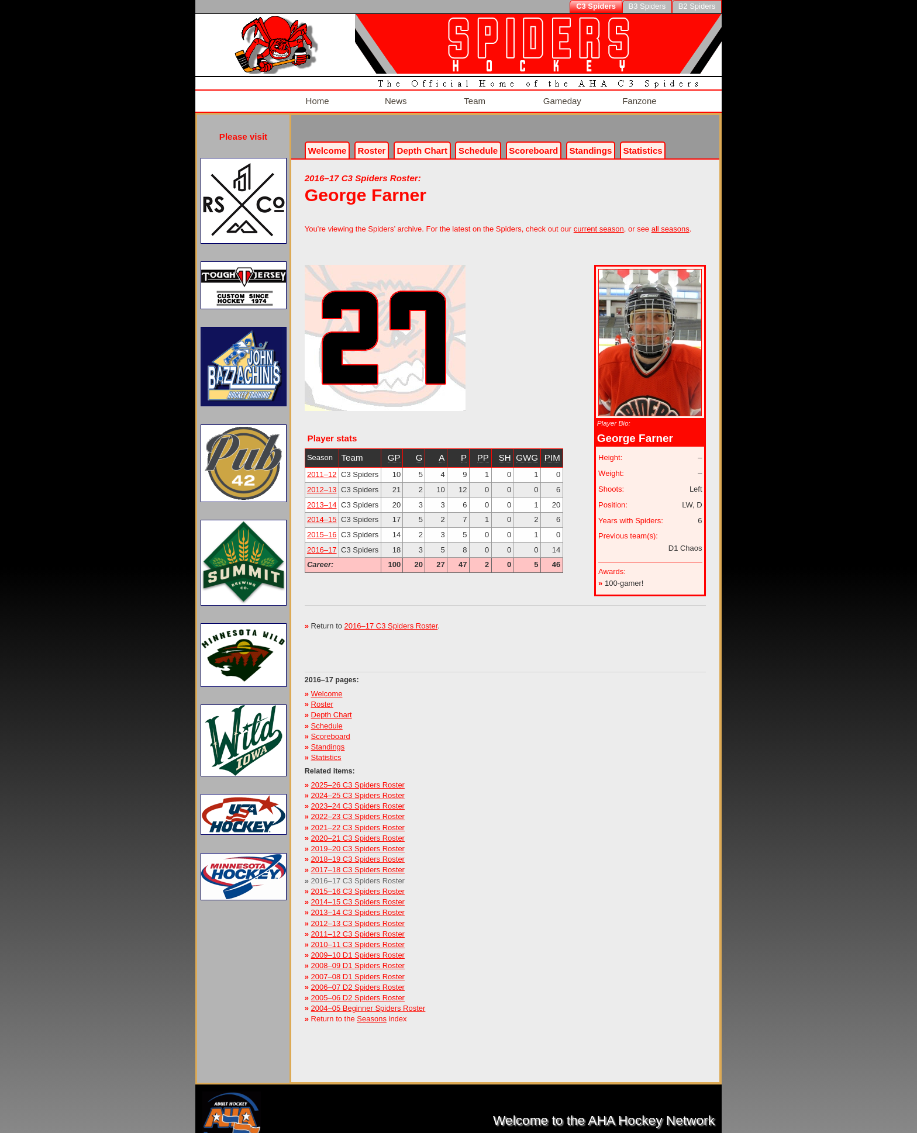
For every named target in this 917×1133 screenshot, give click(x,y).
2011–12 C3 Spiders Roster (358, 928)
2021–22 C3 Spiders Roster (358, 821)
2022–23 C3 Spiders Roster (358, 810)
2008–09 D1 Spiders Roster (358, 959)
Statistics (326, 751)
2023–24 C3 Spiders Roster (358, 800)
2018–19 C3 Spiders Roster (358, 853)
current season (599, 223)
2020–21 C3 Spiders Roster (358, 832)
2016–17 (322, 544)
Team (473, 98)
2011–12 (322, 468)
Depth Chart (331, 708)
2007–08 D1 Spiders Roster (358, 970)
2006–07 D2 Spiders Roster (358, 981)
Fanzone (638, 98)
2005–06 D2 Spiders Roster (358, 991)
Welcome (327, 145)
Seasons (372, 1012)
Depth (422, 145)
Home (316, 98)
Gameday (561, 98)
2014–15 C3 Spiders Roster (358, 896)
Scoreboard (533, 145)
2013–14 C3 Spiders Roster (358, 906)
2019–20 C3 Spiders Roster (358, 842)
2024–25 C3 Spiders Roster (358, 789)
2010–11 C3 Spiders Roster (358, 938)
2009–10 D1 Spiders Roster (358, 949)
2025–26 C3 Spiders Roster (358, 779)
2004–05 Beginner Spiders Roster (368, 1002)
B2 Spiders (697, 6)
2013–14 (322, 498)
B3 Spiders (647, 6)
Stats (643, 145)
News (393, 98)
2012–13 (322, 483)
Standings (590, 145)
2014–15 (322, 513)
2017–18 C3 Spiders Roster (358, 863)
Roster (372, 145)
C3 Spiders (596, 6)
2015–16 (322, 528)
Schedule (478, 145)
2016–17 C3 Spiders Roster (391, 620)
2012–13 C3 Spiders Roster (358, 917)
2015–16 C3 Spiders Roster (358, 885)
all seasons (670, 223)
